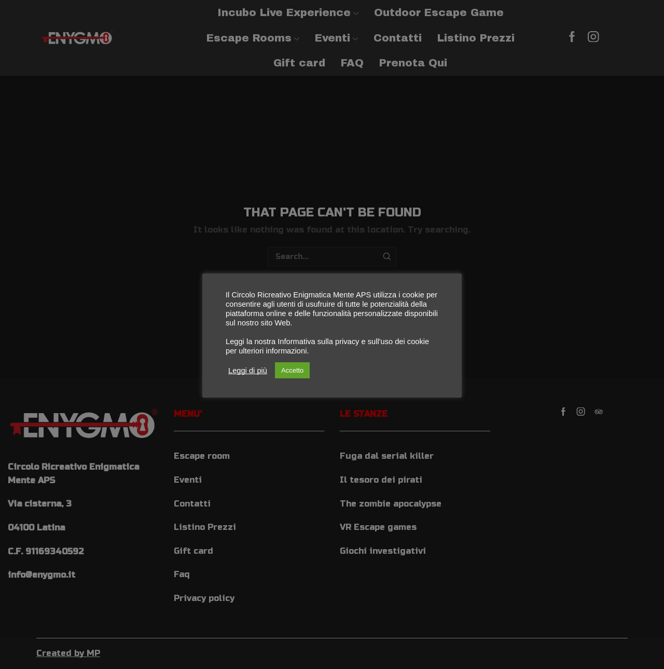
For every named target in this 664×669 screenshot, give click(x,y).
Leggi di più (247, 370)
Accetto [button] (292, 370)
